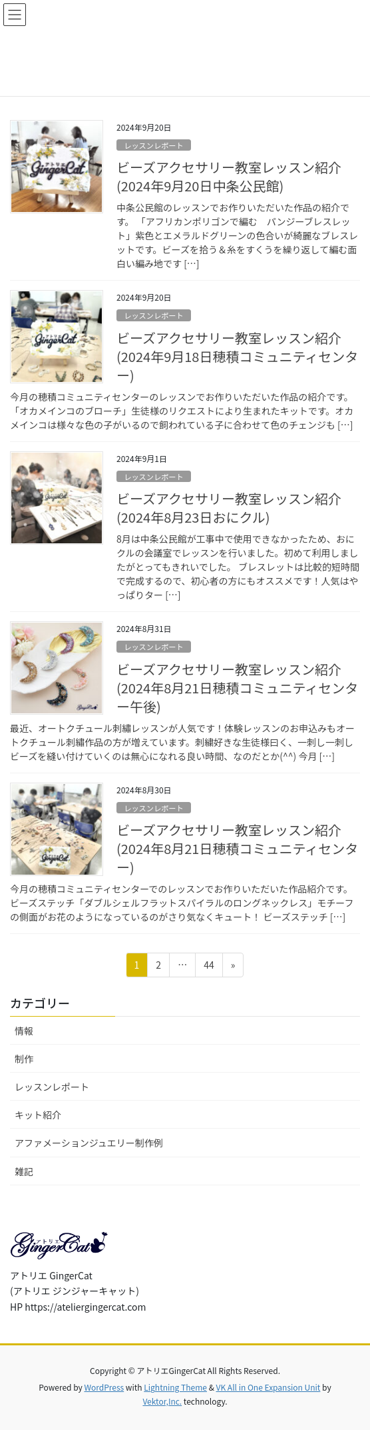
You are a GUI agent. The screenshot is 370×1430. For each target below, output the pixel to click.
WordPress (104, 1387)
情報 (24, 1030)
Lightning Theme (175, 1387)
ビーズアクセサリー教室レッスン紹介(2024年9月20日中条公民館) (228, 176)
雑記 (24, 1171)
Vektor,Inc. (162, 1401)
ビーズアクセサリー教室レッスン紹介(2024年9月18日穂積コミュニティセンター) (237, 356)
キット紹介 (38, 1114)
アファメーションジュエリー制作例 (89, 1142)
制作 (24, 1058)
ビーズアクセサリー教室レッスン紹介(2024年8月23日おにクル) (228, 508)
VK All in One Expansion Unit (268, 1387)
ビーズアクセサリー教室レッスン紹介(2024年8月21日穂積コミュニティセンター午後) (237, 687)
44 (208, 967)
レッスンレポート (154, 145)
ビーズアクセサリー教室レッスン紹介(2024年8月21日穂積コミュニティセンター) (237, 848)
